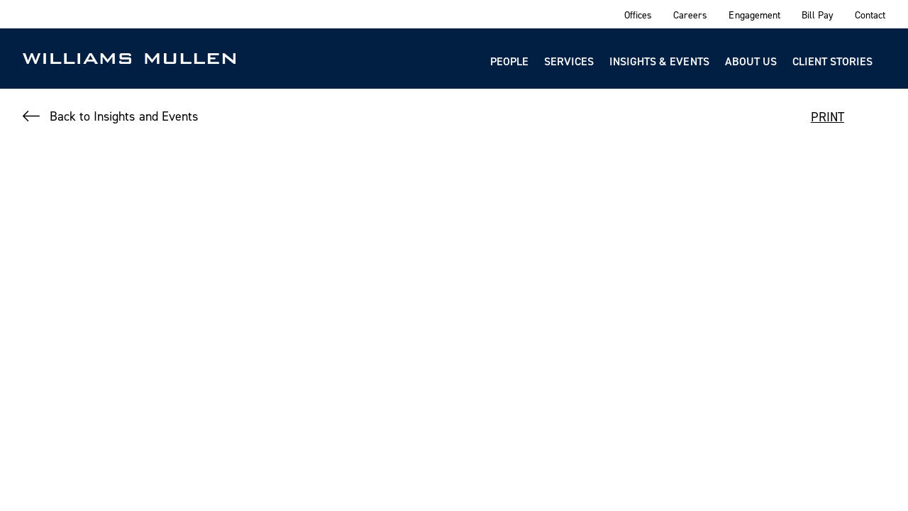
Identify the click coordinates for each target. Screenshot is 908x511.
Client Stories (832, 61)
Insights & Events (659, 61)
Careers (690, 15)
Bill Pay (818, 15)
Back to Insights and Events (124, 116)
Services (569, 61)
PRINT (827, 116)
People (509, 61)
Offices (638, 15)
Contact (870, 15)
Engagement (754, 15)
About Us (751, 61)
